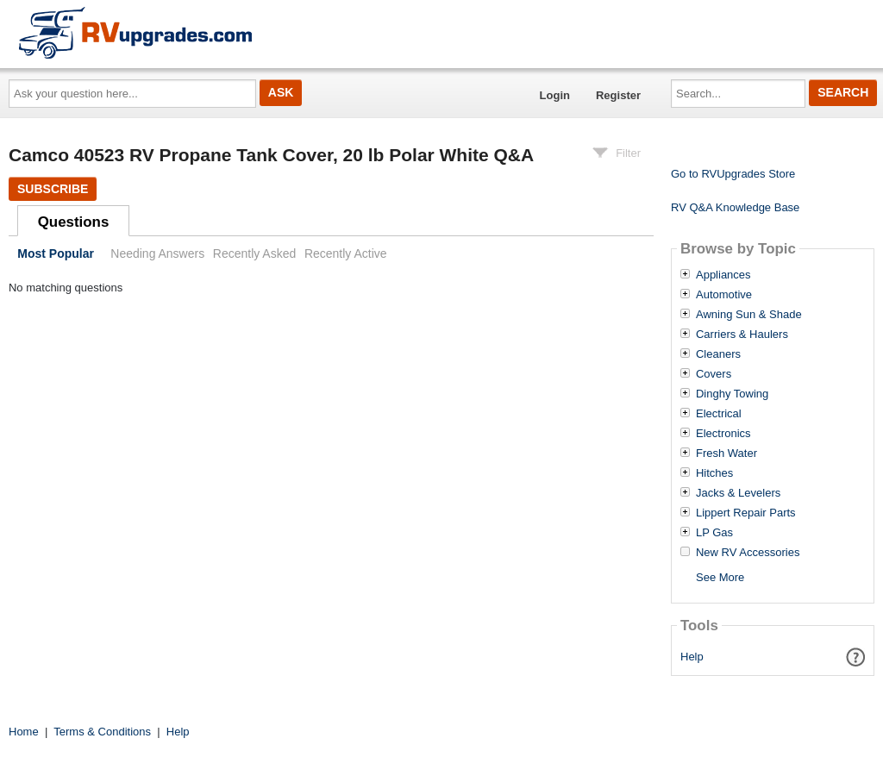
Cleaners (718, 354)
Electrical (719, 414)
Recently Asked (254, 253)
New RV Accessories (747, 553)
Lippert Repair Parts (746, 513)
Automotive (724, 295)
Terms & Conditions (102, 731)
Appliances (723, 275)
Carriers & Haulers (742, 334)
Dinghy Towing (732, 394)
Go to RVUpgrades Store (733, 173)
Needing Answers (157, 253)
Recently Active (345, 253)
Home (24, 731)
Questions (74, 222)
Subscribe (52, 189)
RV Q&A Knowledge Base (735, 207)
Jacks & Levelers (738, 493)
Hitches (714, 473)
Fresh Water (726, 453)
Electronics (723, 434)
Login (555, 95)
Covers (713, 374)
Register (618, 95)
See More (720, 577)
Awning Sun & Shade (749, 315)
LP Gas (714, 533)
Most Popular (55, 253)
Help (692, 656)
